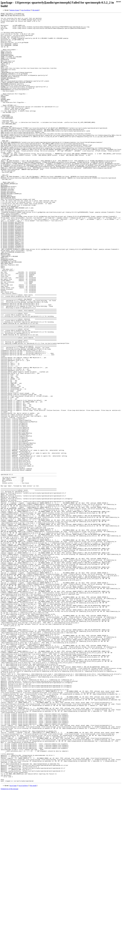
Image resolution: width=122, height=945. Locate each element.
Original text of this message (9, 941)
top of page (13, 938)
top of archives (25, 10)
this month (35, 10)
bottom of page (14, 10)
